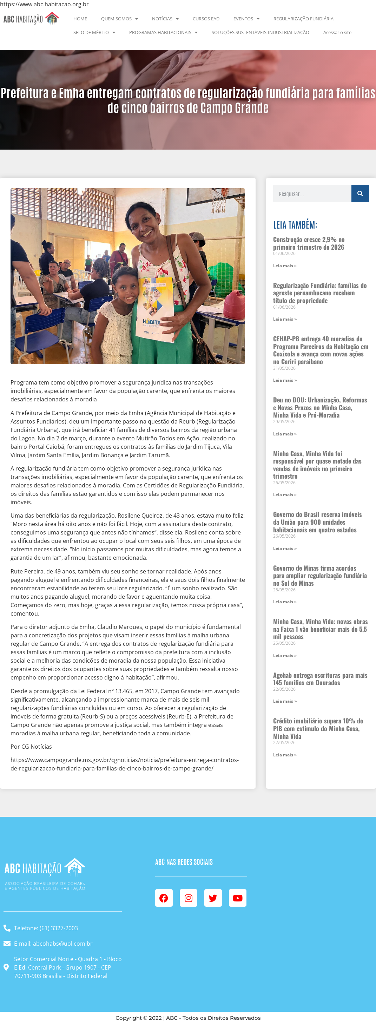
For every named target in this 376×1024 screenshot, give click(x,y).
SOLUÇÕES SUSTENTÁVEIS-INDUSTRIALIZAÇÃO (260, 32)
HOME (80, 18)
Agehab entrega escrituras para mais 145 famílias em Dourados (320, 678)
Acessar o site (337, 32)
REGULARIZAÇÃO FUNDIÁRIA (303, 18)
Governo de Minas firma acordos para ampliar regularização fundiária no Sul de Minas (320, 575)
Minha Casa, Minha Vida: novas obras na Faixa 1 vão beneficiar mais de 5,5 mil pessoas (320, 629)
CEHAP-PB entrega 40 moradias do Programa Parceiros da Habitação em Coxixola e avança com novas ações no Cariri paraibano (321, 350)
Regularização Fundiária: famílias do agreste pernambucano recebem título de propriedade (320, 293)
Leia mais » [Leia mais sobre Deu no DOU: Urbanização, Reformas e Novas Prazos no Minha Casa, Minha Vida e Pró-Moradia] (285, 434)
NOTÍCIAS (165, 19)
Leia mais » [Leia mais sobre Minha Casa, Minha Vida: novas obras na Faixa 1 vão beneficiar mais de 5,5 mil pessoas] (285, 655)
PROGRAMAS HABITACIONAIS (163, 32)
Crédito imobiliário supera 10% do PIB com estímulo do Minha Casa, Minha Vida (318, 728)
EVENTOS (246, 19)
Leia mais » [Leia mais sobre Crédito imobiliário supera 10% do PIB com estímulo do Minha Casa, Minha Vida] (285, 755)
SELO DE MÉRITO (94, 32)
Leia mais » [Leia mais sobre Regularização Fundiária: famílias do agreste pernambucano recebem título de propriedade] (285, 319)
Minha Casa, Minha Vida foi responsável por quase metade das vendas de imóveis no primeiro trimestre (317, 465)
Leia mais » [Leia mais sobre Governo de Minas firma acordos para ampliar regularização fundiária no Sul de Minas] (285, 602)
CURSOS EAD (206, 18)
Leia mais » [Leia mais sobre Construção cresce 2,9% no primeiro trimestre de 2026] (285, 266)
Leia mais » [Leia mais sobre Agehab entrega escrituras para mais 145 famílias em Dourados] (285, 701)
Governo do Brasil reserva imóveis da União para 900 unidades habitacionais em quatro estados (317, 522)
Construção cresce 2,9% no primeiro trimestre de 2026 (309, 243)
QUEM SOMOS (119, 19)
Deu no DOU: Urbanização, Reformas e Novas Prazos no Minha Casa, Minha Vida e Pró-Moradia (320, 407)
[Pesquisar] (360, 193)
